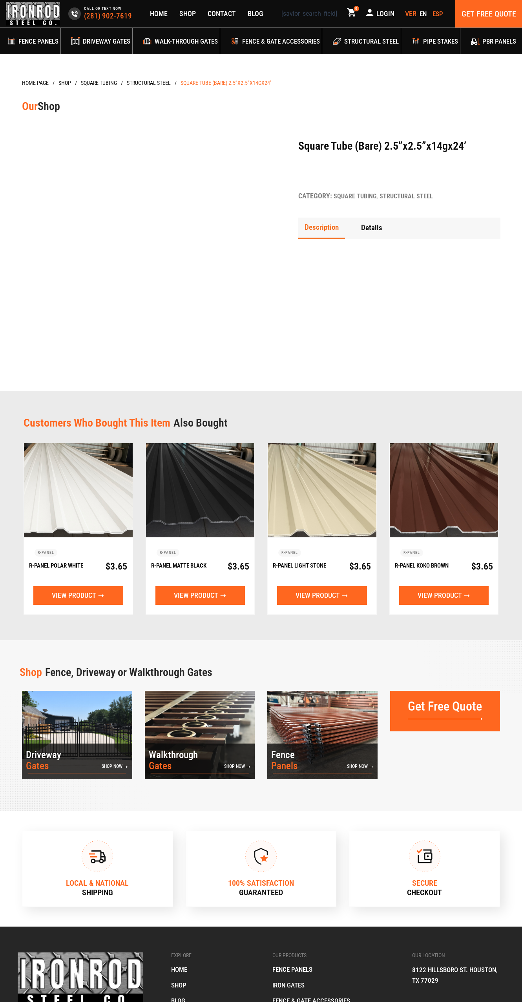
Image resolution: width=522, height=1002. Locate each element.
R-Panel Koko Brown (416, 455)
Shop (187, 13)
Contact (221, 13)
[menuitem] (424, 13)
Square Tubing (99, 83)
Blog (255, 13)
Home (158, 13)
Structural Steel (149, 83)
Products (64, 83)
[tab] (322, 227)
